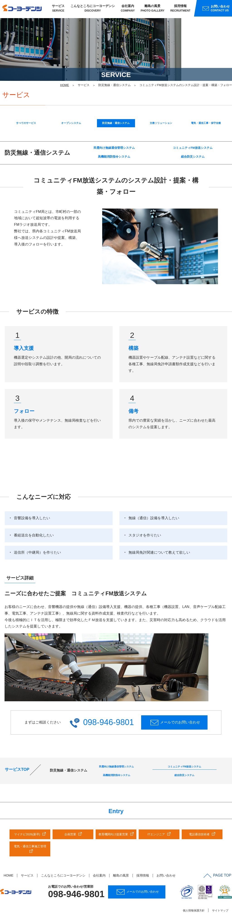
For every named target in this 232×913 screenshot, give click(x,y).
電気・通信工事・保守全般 (206, 104)
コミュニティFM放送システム (192, 130)
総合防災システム (192, 140)
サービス (58, 9)
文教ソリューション (161, 104)
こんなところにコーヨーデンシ (92, 9)
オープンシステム (71, 104)
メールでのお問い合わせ (175, 706)
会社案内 (128, 9)
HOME (8, 861)
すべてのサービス (26, 104)
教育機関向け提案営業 (113, 820)
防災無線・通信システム (116, 104)
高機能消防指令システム (114, 140)
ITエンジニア (156, 820)
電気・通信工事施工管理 (30, 832)
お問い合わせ (166, 861)
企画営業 (70, 820)
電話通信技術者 (199, 820)
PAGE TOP (218, 861)
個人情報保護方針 (194, 896)
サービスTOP (17, 754)
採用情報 (180, 9)
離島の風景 (152, 9)
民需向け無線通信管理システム (114, 130)
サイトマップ (220, 896)
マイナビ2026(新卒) (27, 820)
